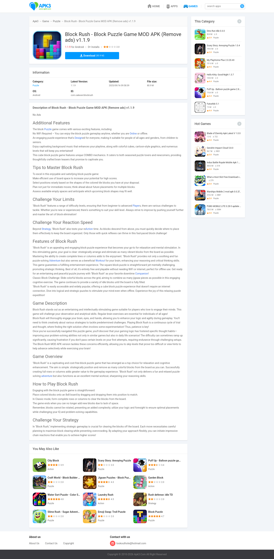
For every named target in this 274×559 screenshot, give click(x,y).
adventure (46, 376)
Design (78, 137)
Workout (100, 260)
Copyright (68, 543)
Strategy (46, 228)
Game (45, 21)
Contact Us (51, 543)
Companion (141, 273)
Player (136, 205)
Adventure (55, 260)
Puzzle (56, 21)
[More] (239, 21)
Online (133, 133)
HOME (153, 6)
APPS (171, 6)
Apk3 (36, 21)
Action (89, 228)
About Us (34, 543)
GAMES (190, 6)
